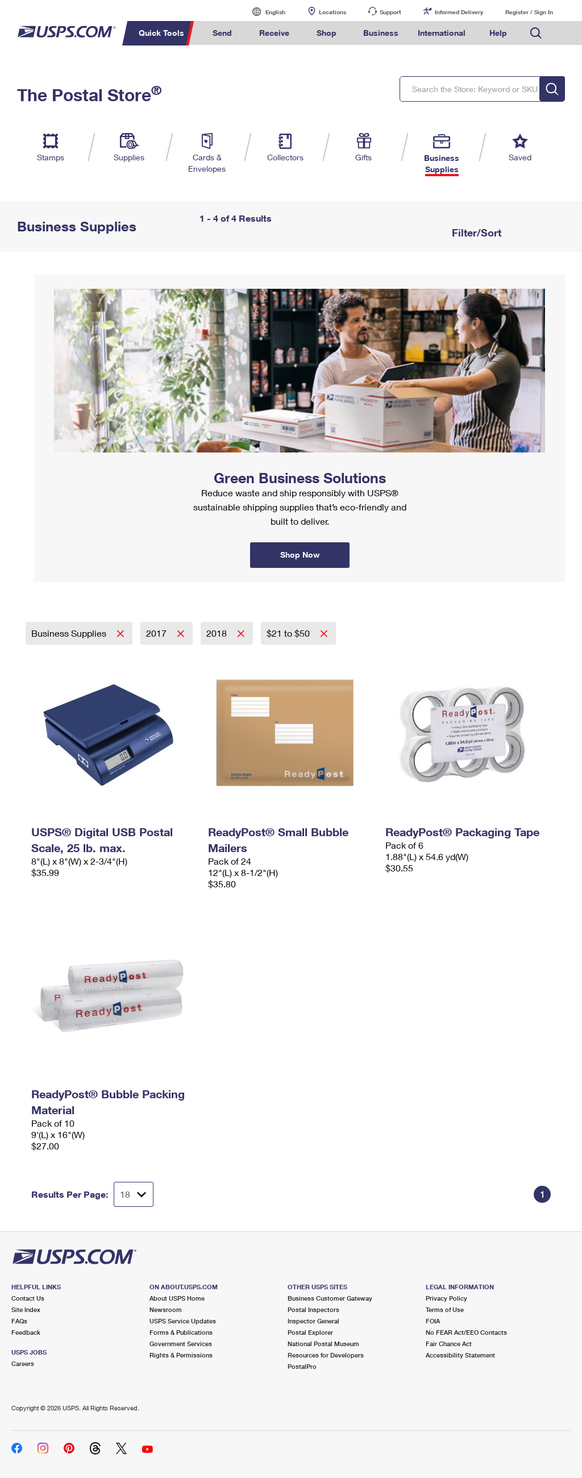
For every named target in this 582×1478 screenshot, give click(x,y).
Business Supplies (70, 633)
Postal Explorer (310, 1332)
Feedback (25, 1332)
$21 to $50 (289, 633)
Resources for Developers (326, 1355)
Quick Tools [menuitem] (161, 33)
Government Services (180, 1343)
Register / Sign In (529, 12)
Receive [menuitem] (274, 33)
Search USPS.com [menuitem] (536, 33)
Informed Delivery (459, 12)
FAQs (19, 1321)
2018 (217, 633)
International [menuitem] (441, 33)
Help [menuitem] (498, 33)
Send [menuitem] (222, 33)
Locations (332, 12)
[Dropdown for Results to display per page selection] (133, 1194)
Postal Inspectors (313, 1309)
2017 (157, 633)
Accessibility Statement (460, 1355)
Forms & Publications (181, 1332)
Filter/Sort (475, 232)
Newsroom (165, 1309)
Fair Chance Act (449, 1343)
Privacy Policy (446, 1298)
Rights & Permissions (181, 1355)
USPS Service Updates (182, 1321)
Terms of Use (445, 1309)
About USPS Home (177, 1298)
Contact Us (27, 1298)
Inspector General (313, 1321)
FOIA (433, 1321)
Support (390, 12)
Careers (22, 1363)
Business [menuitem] (380, 33)
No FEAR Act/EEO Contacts (466, 1332)
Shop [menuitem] (326, 33)
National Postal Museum (323, 1343)
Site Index (25, 1309)
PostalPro (302, 1366)
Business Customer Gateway (330, 1298)
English (263, 11)
